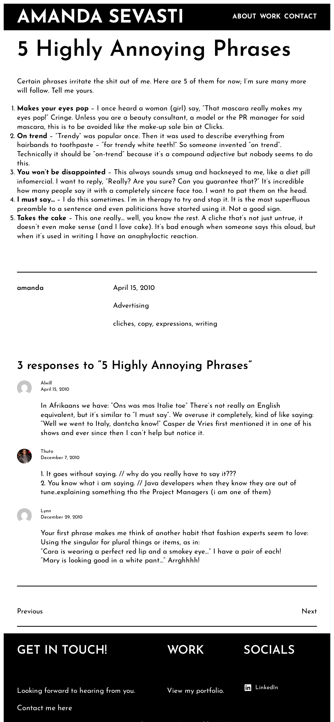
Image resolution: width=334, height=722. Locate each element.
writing (206, 324)
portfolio (209, 691)
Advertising (131, 305)
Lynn (46, 511)
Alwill (46, 383)
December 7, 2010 (60, 457)
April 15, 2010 (134, 288)
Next (309, 611)
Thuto (47, 451)
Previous (30, 611)
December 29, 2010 (61, 517)
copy (145, 324)
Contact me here (44, 708)
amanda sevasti (100, 17)
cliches (123, 324)
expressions (174, 324)
